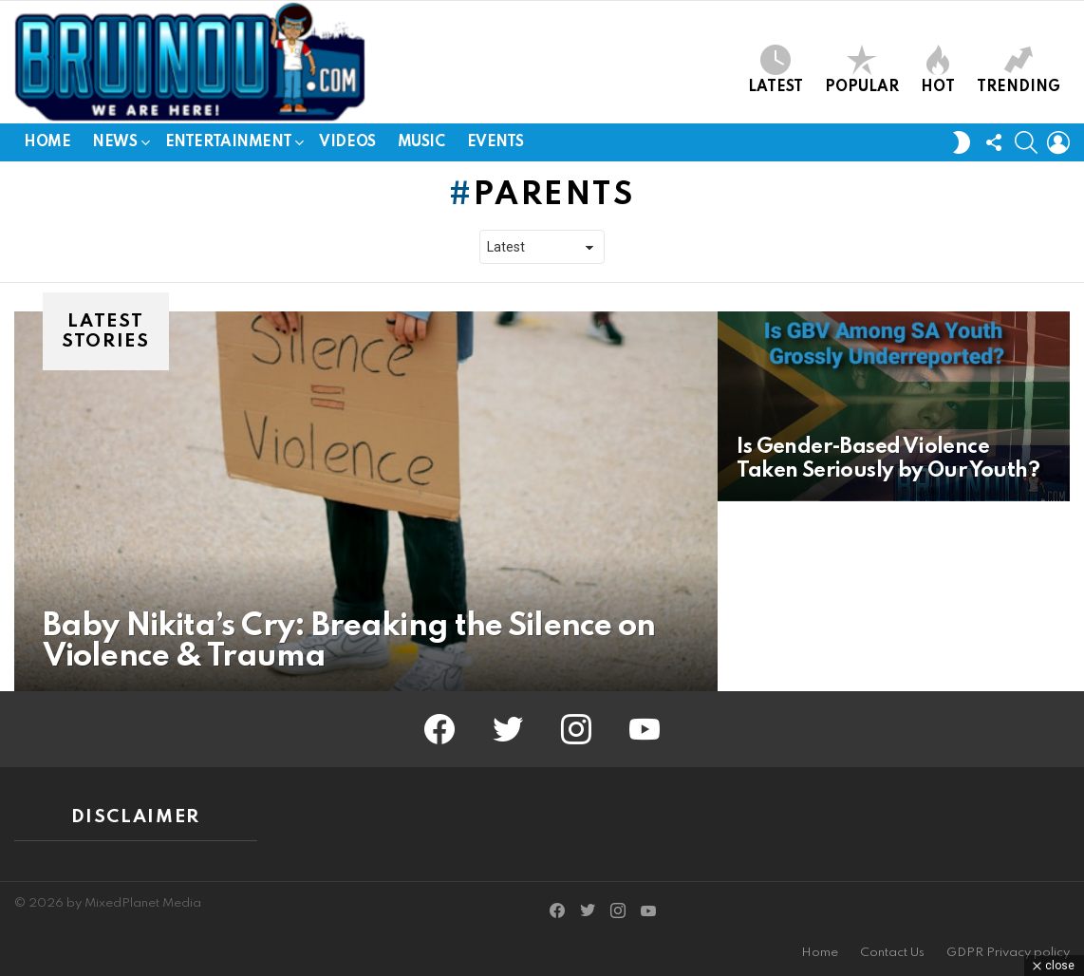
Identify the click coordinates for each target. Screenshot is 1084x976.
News (114, 146)
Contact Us (892, 953)
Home (47, 142)
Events (495, 142)
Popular (862, 70)
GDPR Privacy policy (1008, 953)
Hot (938, 70)
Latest (775, 70)
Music (421, 142)
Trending (1018, 70)
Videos (347, 142)
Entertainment (228, 146)
